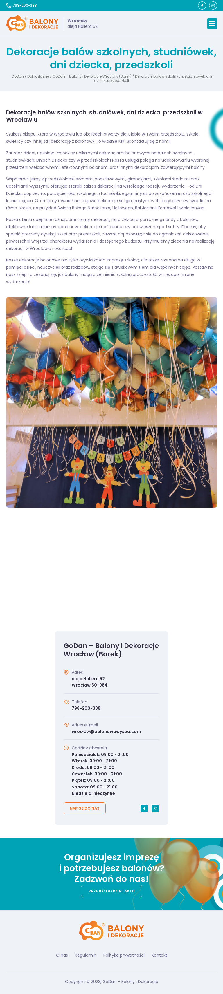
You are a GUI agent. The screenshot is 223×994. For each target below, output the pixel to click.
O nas (62, 955)
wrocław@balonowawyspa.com (106, 731)
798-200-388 (21, 5)
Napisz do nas (85, 808)
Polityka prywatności (124, 955)
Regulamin (85, 955)
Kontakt (159, 955)
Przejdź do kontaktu (112, 891)
